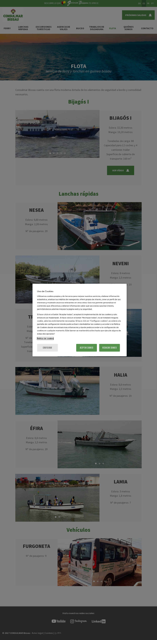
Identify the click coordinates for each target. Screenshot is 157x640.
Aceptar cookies (86, 347)
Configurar (47, 347)
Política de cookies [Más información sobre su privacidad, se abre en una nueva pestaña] (45, 338)
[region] (80, 320)
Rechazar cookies (109, 347)
